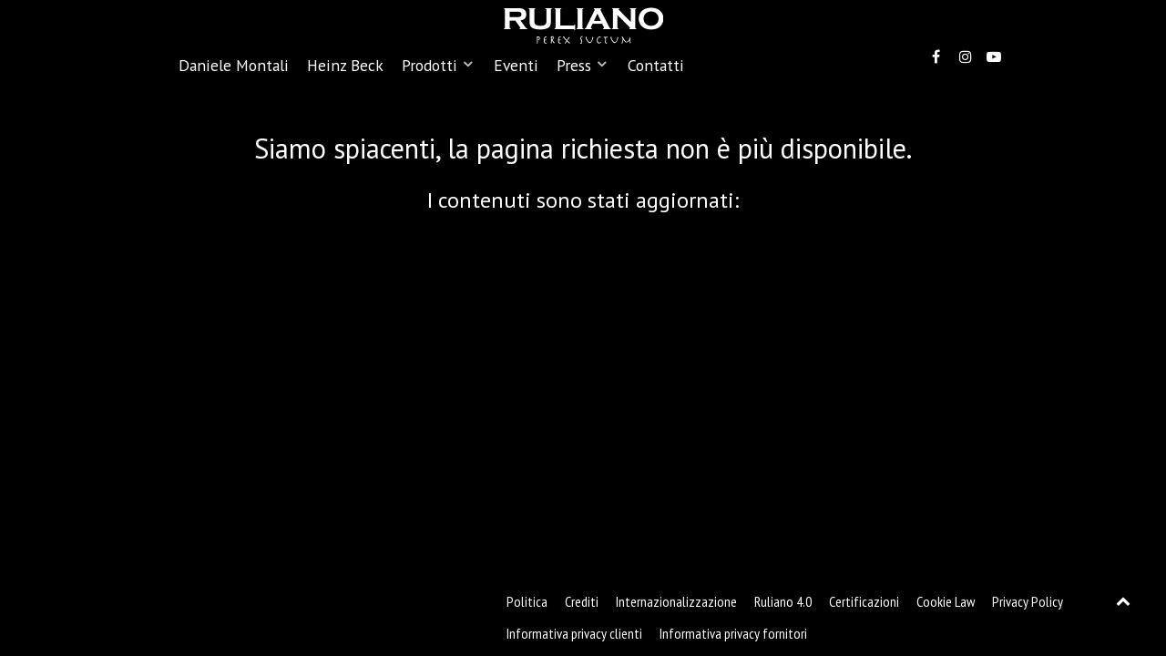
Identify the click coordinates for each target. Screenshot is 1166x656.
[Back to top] (1123, 600)
